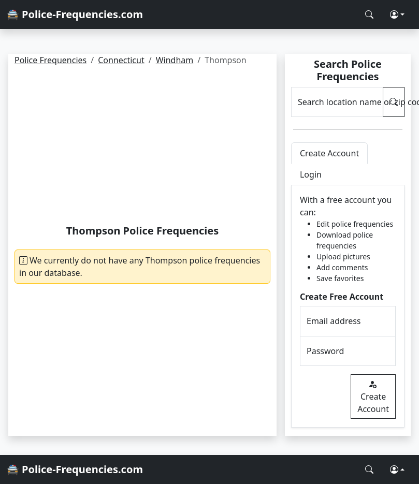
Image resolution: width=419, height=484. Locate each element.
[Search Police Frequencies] (369, 14)
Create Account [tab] (329, 153)
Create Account (373, 396)
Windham (175, 60)
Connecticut (121, 60)
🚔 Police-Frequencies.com (74, 14)
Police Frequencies (50, 60)
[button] (397, 14)
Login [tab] (311, 174)
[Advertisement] (142, 147)
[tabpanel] (347, 306)
